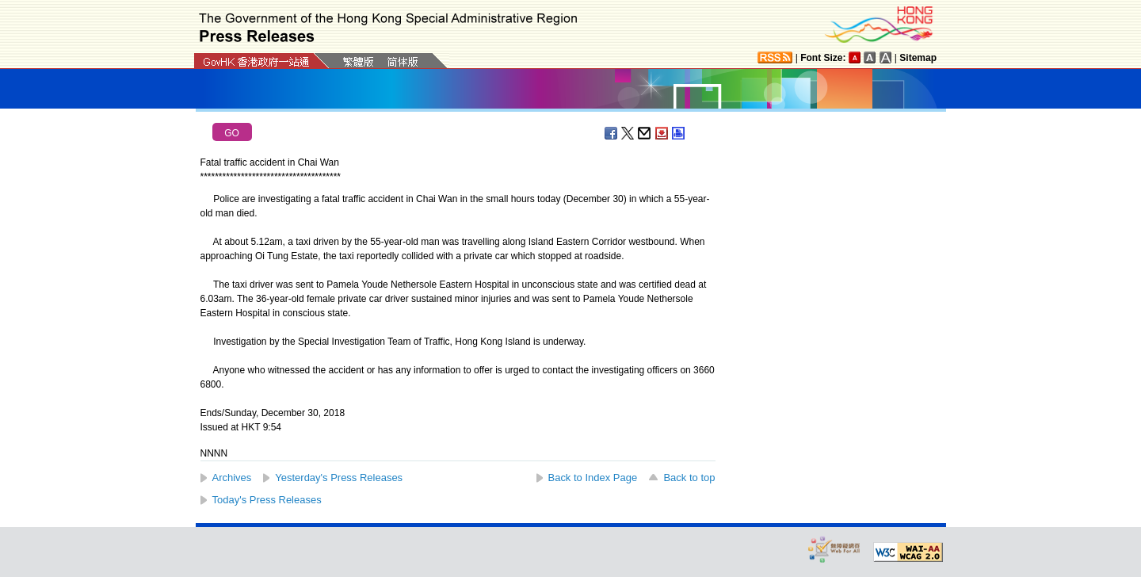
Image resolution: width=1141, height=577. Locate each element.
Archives (232, 477)
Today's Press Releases (267, 500)
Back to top (689, 477)
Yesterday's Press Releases (339, 477)
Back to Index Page (593, 477)
